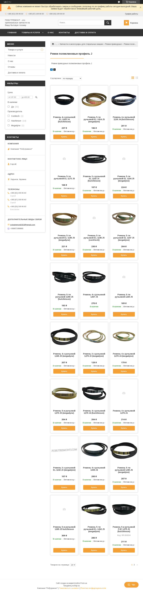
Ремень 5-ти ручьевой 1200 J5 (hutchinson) (64, 296)
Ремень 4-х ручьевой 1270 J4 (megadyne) (124, 355)
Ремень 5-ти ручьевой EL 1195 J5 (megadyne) (64, 237)
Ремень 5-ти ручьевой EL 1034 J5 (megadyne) (94, 119)
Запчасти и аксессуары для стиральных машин (81, 44)
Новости (12, 55)
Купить (64, 137)
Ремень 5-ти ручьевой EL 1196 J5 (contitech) (94, 237)
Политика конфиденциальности (93, 588)
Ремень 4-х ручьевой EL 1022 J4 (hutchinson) (64, 119)
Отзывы (11, 67)
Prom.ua (83, 583)
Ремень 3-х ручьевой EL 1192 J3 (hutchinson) (94, 178)
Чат (131, 584)
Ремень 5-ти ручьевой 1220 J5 (124, 295)
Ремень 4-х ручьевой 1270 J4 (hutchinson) (94, 412)
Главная (12, 32)
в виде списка (136, 78)
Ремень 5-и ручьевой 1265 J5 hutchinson (64, 528)
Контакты (64, 32)
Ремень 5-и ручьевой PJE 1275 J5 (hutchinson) (124, 529)
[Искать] (107, 22)
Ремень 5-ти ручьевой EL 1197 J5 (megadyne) (123, 237)
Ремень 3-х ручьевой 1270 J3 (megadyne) (94, 355)
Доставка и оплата (85, 32)
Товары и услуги (31, 32)
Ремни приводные (113, 44)
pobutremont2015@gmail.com (22, 225)
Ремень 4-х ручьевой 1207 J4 (94, 295)
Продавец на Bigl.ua (71, 586)
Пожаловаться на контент (69, 588)
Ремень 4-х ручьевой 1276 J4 (124, 412)
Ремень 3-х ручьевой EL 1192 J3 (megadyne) (64, 469)
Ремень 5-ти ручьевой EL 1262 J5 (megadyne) (94, 529)
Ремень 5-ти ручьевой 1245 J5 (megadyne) (124, 470)
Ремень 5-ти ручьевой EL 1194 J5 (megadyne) (123, 178)
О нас (51, 32)
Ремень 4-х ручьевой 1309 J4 (94, 469)
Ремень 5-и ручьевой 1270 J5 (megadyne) (64, 412)
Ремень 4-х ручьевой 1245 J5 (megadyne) (64, 355)
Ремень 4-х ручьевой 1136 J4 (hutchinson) (124, 118)
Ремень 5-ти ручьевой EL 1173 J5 (64, 177)
